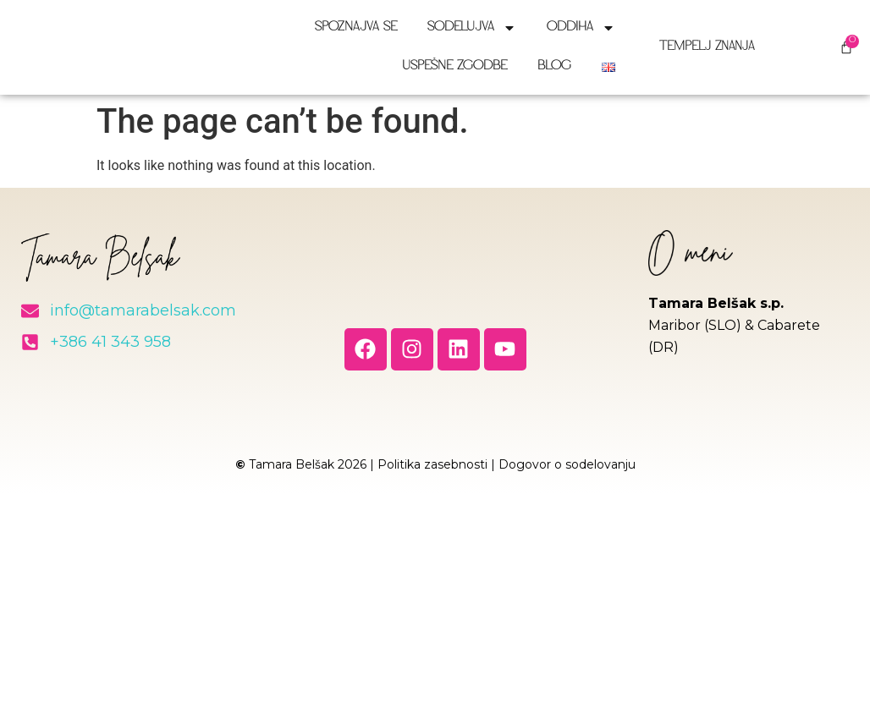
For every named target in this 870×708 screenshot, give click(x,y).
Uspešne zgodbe (454, 66)
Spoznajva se (356, 27)
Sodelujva (471, 28)
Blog (554, 66)
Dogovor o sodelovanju (567, 464)
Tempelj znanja (713, 47)
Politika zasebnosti (432, 464)
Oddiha (581, 28)
